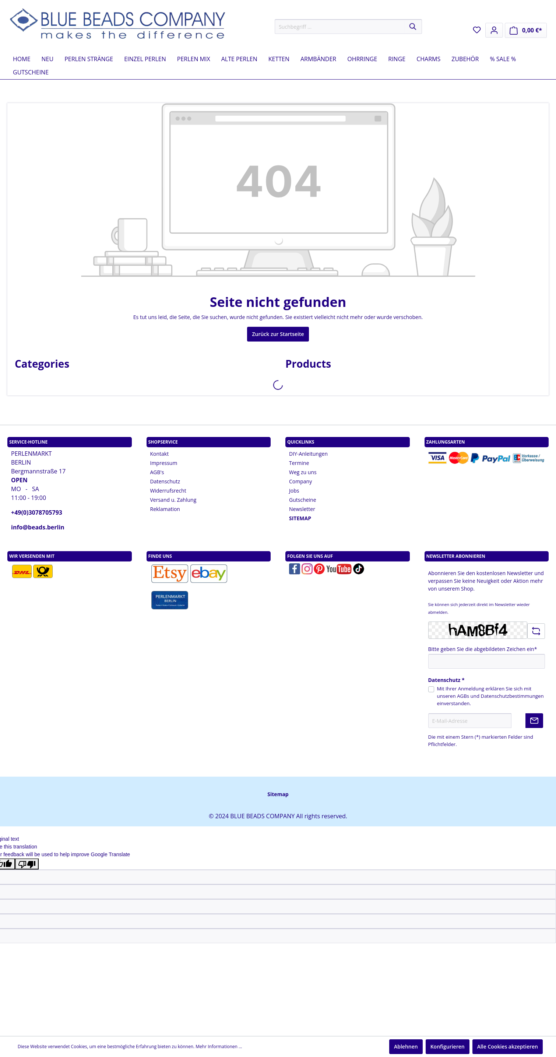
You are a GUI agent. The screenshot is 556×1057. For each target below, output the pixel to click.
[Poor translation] (27, 863)
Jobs (294, 490)
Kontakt (159, 453)
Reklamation (165, 508)
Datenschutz (165, 481)
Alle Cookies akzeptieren (507, 1046)
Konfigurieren (447, 1046)
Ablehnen (406, 1046)
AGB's (157, 472)
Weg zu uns (303, 472)
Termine (299, 462)
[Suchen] (413, 26)
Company (300, 481)
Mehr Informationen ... (219, 1046)
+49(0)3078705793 (36, 512)
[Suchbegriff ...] (340, 26)
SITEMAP (300, 518)
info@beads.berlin (37, 527)
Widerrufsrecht (168, 490)
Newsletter (302, 508)
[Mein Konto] (494, 30)
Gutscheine (302, 499)
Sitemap (277, 794)
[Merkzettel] (476, 30)
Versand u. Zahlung (173, 499)
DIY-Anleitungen (308, 453)
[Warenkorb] (526, 30)
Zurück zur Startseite (278, 333)
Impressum (163, 462)
